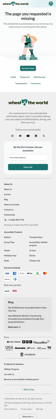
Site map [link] (39, 409)
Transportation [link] (21, 83)
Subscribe (28, 167)
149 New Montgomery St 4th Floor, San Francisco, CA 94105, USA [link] (28, 404)
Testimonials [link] (9, 214)
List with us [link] (9, 374)
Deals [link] (6, 260)
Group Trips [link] (9, 242)
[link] (15, 4)
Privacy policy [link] (26, 409)
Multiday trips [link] (10, 255)
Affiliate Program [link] (11, 369)
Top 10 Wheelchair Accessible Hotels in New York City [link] (27, 309)
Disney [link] (32, 255)
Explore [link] (7, 237)
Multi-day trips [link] (39, 77)
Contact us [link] (9, 209)
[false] (50, 3)
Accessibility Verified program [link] (38, 243)
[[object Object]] (14, 327)
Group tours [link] (36, 83)
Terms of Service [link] (10, 409)
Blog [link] (6, 199)
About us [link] (8, 189)
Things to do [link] (25, 77)
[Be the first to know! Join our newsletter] (28, 157)
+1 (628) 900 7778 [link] (14, 219)
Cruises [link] (32, 250)
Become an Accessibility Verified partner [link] (21, 379)
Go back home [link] (28, 68)
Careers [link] (7, 194)
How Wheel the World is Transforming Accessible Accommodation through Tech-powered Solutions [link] (26, 319)
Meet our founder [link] (11, 204)
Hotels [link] (13, 77)
